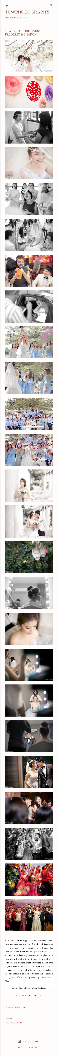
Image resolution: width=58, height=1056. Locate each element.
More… (27, 18)
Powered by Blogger (29, 1041)
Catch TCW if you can (14, 18)
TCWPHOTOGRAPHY (27, 11)
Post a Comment (14, 1023)
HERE (24, 995)
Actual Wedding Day (18, 1007)
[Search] (51, 5)
